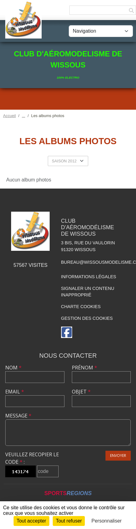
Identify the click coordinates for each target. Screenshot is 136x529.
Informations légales (88, 276)
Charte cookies (81, 306)
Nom (13, 367)
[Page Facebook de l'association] (66, 332)
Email (14, 391)
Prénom (84, 367)
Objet (81, 391)
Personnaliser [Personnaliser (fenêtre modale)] (107, 520)
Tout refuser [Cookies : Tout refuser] (69, 520)
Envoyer (118, 455)
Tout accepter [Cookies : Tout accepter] (31, 520)
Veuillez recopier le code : (32, 458)
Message (18, 415)
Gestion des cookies (87, 318)
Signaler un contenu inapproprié (87, 292)
